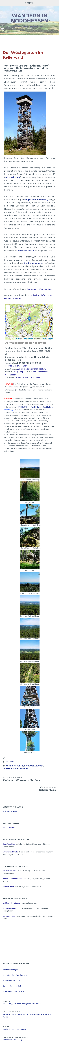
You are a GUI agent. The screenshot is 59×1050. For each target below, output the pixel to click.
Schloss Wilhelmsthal (12, 986)
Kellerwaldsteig (12, 177)
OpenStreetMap (27, 338)
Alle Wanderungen (10, 811)
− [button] (8, 310)
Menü (30, 3)
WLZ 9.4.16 (22, 407)
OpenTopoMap (48, 338)
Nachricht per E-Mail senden (14, 1029)
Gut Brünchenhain (33, 263)
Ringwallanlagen (33, 766)
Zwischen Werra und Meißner (29, 779)
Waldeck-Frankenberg (15, 768)
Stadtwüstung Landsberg (13, 991)
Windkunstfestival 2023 (13, 981)
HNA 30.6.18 (35, 407)
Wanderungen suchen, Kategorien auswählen (22, 1004)
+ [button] (8, 307)
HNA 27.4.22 (47, 407)
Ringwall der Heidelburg (36, 199)
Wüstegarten (45, 289)
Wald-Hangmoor (26, 250)
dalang (10, 762)
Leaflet (17, 338)
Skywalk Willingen (10, 970)
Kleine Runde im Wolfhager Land (16, 975)
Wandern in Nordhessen (29, 18)
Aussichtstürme (14, 766)
